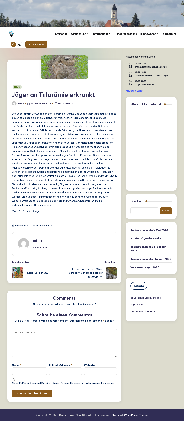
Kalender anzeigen (134, 91)
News (17, 87)
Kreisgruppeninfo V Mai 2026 (149, 230)
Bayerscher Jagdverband (145, 297)
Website (89, 365)
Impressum (136, 304)
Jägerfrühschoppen (145, 84)
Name (16, 365)
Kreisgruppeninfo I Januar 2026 (150, 259)
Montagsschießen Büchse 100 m (151, 67)
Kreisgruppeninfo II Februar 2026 (148, 248)
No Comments (63, 103)
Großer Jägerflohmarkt (145, 238)
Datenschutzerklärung (143, 311)
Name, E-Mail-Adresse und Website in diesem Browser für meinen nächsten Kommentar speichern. (64, 383)
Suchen (137, 201)
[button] (36, 44)
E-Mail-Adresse (60, 365)
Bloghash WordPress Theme (129, 415)
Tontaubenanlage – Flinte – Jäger (151, 75)
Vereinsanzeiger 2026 (144, 267)
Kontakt (139, 285)
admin (38, 240)
